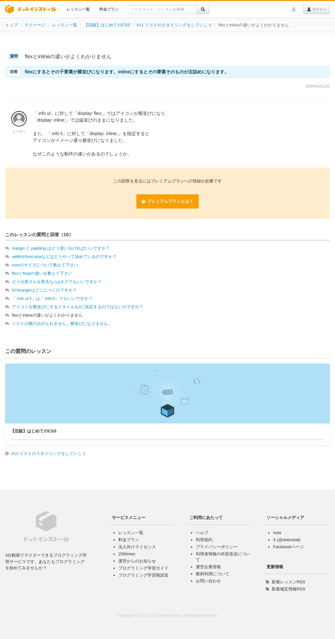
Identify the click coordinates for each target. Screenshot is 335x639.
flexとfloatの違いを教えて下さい (42, 273)
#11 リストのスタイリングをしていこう (174, 25)
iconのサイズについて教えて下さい (45, 265)
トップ (11, 25)
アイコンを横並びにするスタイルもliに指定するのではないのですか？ (77, 306)
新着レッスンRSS (288, 581)
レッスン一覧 (78, 9)
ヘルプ (202, 532)
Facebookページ (288, 546)
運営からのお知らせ (137, 561)
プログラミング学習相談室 (143, 575)
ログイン (316, 9)
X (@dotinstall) (286, 539)
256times (126, 553)
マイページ (34, 25)
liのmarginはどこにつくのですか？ (44, 290)
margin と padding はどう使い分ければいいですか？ (61, 248)
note (277, 532)
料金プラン (109, 9)
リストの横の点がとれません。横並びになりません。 (62, 323)
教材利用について (212, 573)
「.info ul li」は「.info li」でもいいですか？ (52, 298)
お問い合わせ (208, 581)
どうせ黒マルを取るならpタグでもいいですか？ (57, 281)
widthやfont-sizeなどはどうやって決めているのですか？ (64, 256)
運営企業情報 (208, 566)
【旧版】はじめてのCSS (107, 25)
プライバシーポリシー (217, 546)
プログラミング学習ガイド (143, 568)
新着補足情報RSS (288, 589)
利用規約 (204, 539)
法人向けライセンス (137, 546)
